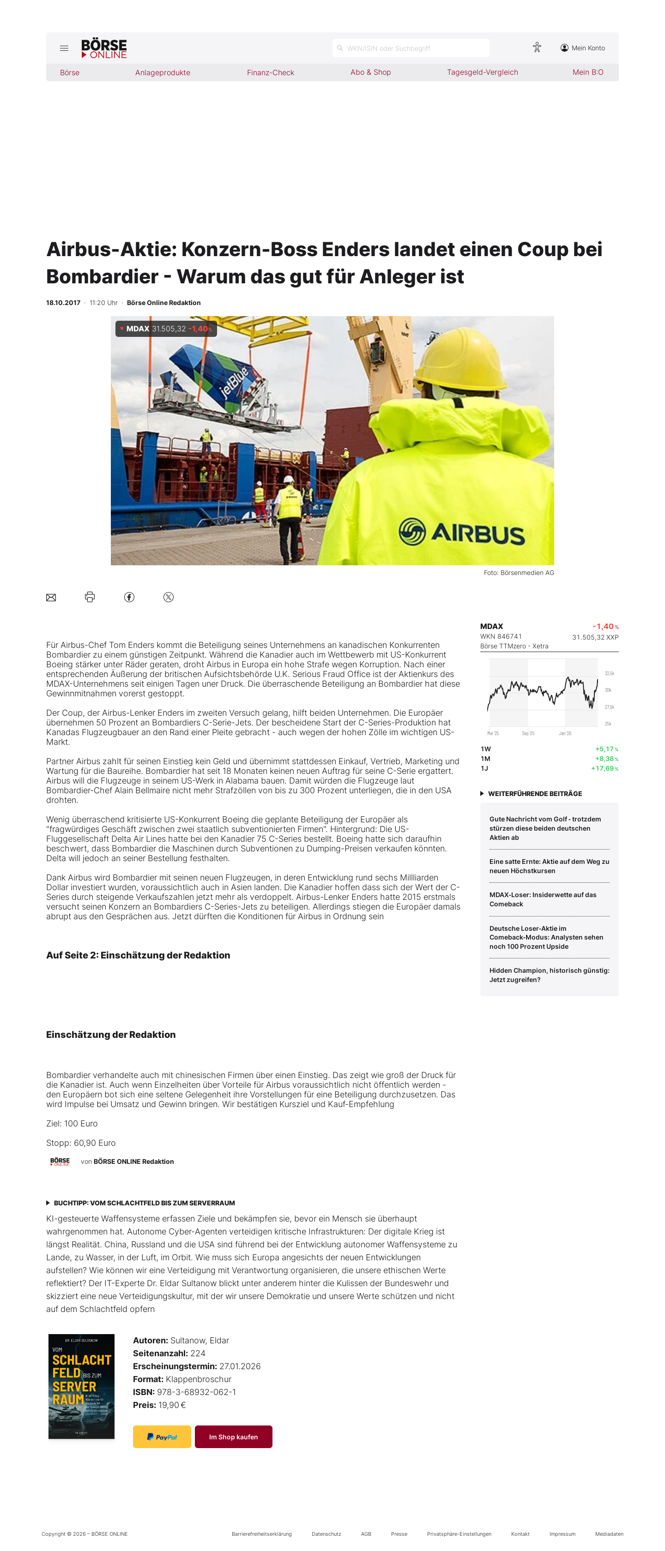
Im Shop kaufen (233, 1437)
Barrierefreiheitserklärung (262, 1534)
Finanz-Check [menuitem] (270, 72)
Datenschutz (326, 1534)
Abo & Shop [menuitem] (371, 72)
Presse (399, 1534)
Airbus (72, 645)
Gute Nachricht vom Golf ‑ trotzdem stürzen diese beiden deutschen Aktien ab (545, 828)
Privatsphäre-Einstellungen (459, 1534)
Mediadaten (609, 1534)
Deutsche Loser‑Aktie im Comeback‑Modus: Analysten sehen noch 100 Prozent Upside (547, 937)
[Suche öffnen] (411, 48)
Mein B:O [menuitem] (588, 72)
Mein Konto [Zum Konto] (583, 48)
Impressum (562, 1534)
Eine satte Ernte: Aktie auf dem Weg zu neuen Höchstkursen (550, 865)
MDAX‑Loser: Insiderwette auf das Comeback (543, 899)
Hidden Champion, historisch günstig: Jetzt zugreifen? (550, 974)
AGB (366, 1534)
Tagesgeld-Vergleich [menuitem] (482, 72)
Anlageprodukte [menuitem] (162, 72)
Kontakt (520, 1534)
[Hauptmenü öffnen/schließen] (64, 48)
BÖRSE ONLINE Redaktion (134, 1161)
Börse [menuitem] (69, 72)
